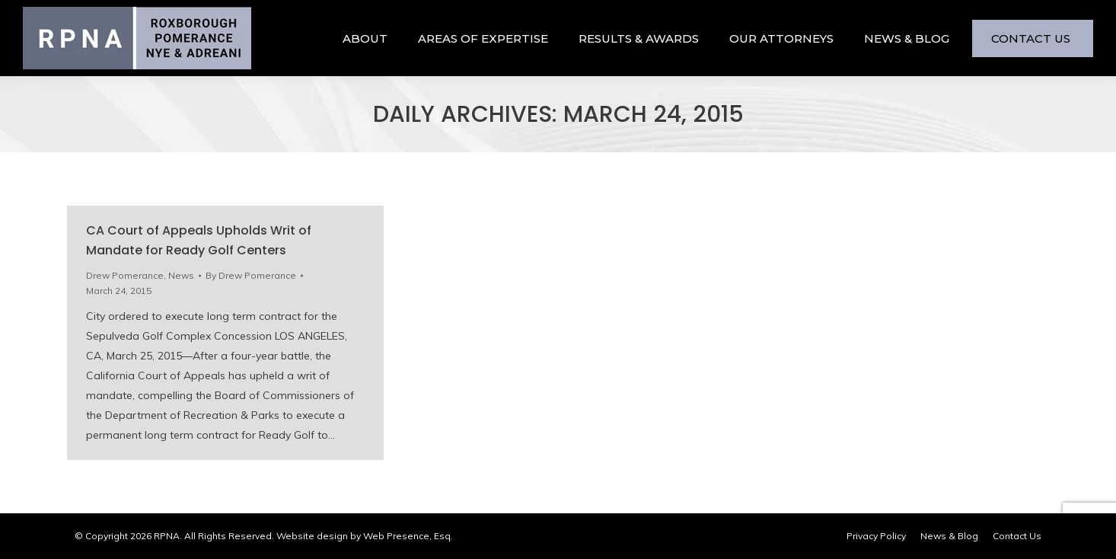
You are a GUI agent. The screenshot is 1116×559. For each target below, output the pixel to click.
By (251, 275)
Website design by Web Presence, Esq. (364, 535)
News (181, 275)
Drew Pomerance (125, 275)
